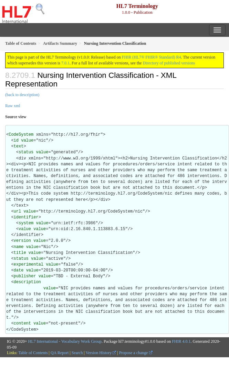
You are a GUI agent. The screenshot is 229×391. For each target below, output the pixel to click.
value (27, 140)
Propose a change (136, 352)
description (27, 282)
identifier (26, 217)
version (22, 240)
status (26, 152)
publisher (25, 276)
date (19, 270)
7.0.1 (65, 63)
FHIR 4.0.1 (181, 341)
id (16, 140)
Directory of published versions (169, 63)
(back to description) (22, 94)
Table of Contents (33, 352)
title (20, 252)
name (19, 247)
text (19, 146)
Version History (101, 352)
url (17, 211)
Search (77, 352)
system (26, 223)
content (22, 323)
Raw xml (12, 105)
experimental (28, 264)
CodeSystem (21, 134)
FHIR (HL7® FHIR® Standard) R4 (151, 57)
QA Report (60, 352)
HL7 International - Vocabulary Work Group (65, 341)
